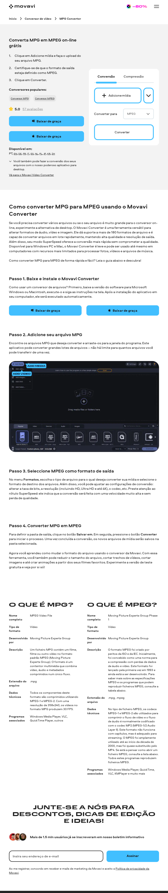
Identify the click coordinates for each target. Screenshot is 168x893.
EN (15, 153)
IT (28, 153)
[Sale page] (137, 6)
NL (36, 153)
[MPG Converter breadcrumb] (70, 18)
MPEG (138, 114)
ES (32, 153)
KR (48, 153)
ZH (53, 153)
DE (20, 153)
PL (40, 153)
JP (45, 153)
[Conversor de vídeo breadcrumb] (38, 18)
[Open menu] (156, 6)
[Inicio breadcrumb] (13, 18)
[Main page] (22, 6)
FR (24, 153)
